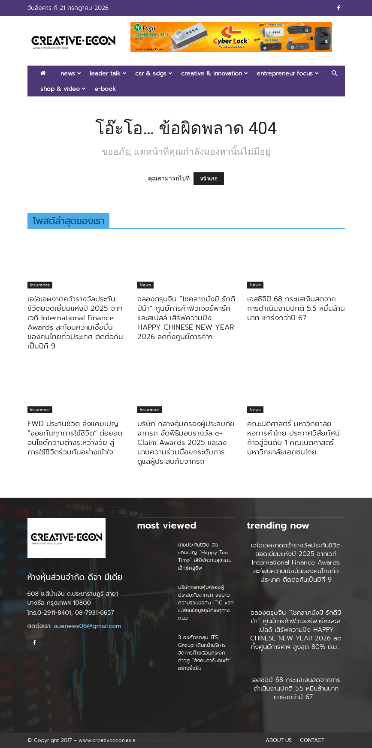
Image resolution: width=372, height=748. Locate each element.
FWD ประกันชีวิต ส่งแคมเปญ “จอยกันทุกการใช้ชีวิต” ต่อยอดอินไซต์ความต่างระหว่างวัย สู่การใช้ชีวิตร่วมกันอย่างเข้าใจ (74, 437)
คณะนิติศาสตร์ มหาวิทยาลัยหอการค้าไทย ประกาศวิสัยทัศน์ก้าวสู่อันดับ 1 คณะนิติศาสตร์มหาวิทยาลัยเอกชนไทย (293, 437)
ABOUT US (279, 740)
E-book (105, 88)
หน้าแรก (209, 179)
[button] (334, 73)
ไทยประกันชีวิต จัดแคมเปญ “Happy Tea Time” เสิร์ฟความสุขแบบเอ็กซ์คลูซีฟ (205, 556)
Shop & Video (63, 88)
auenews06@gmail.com (87, 626)
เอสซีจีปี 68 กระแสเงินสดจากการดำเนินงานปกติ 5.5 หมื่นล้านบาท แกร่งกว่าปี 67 (296, 308)
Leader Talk (108, 73)
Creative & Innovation (214, 73)
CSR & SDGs (153, 73)
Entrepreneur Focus (288, 73)
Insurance (40, 285)
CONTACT (312, 740)
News (70, 73)
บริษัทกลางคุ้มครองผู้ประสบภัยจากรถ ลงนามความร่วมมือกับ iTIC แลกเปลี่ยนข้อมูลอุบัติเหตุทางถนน (206, 602)
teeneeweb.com (157, 740)
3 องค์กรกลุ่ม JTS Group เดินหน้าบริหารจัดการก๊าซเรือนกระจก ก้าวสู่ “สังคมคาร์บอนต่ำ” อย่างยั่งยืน (205, 653)
